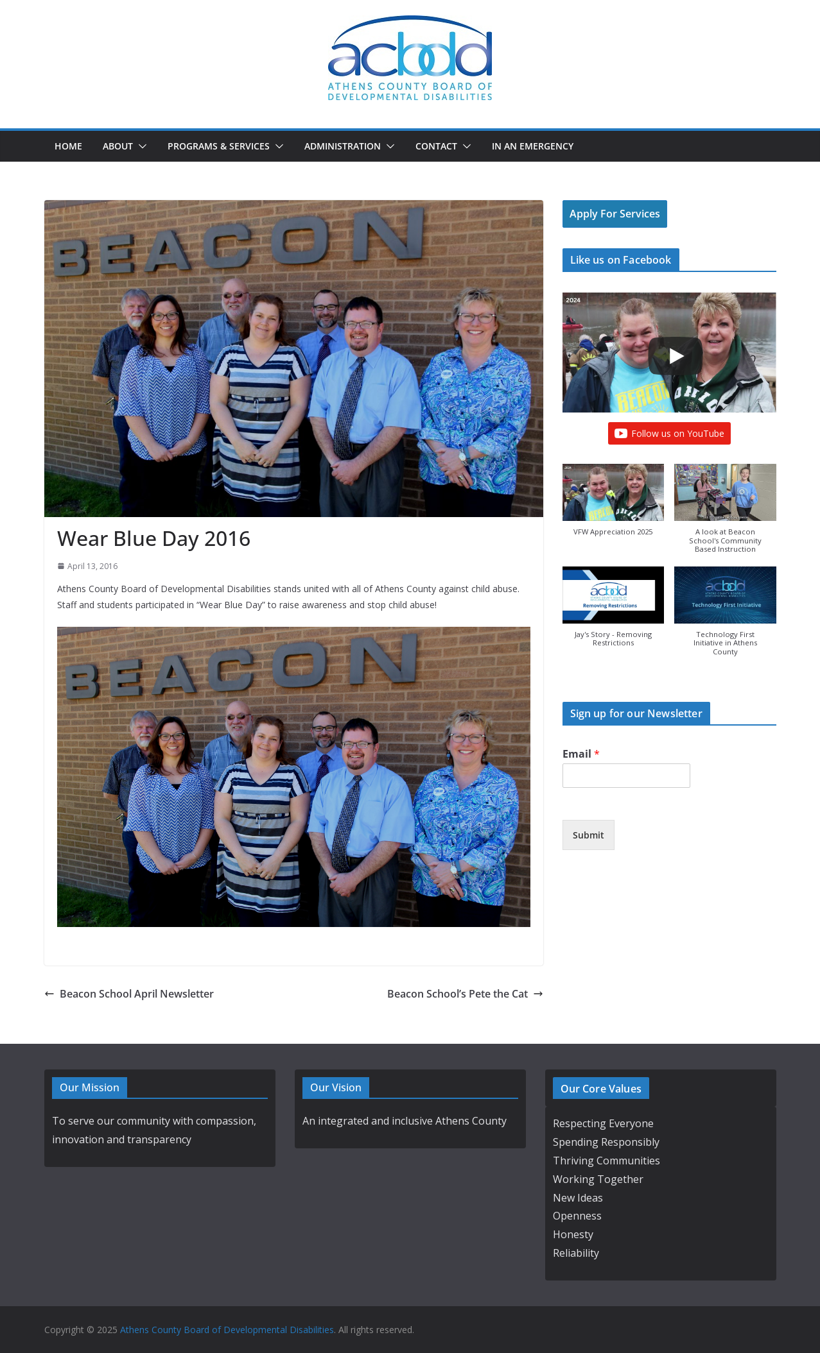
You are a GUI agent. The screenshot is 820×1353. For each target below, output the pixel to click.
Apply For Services (615, 214)
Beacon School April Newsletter (129, 994)
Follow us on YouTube (669, 433)
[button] (140, 146)
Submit (588, 835)
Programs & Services (219, 146)
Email (581, 754)
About (118, 146)
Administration (342, 146)
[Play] (675, 356)
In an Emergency (532, 146)
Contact (436, 146)
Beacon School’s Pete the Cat (465, 994)
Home (68, 146)
